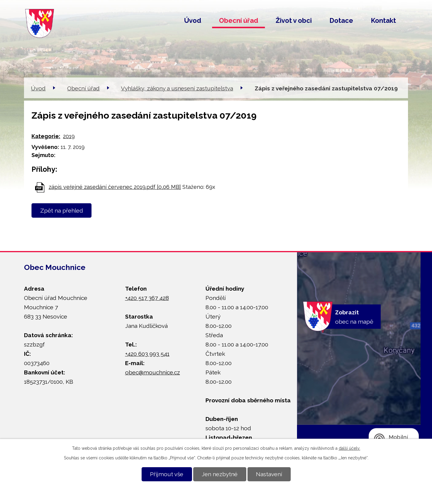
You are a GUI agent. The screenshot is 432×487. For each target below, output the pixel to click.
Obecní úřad (238, 20)
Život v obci (294, 20)
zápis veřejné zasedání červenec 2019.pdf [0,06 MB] (115, 187)
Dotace (341, 20)
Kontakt (383, 20)
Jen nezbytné (220, 474)
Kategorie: (46, 136)
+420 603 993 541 (147, 353)
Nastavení (269, 474)
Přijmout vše (166, 474)
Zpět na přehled (61, 210)
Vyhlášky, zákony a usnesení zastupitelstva (177, 88)
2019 (69, 136)
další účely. (349, 448)
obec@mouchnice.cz (152, 372)
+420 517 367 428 (147, 298)
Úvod (192, 20)
